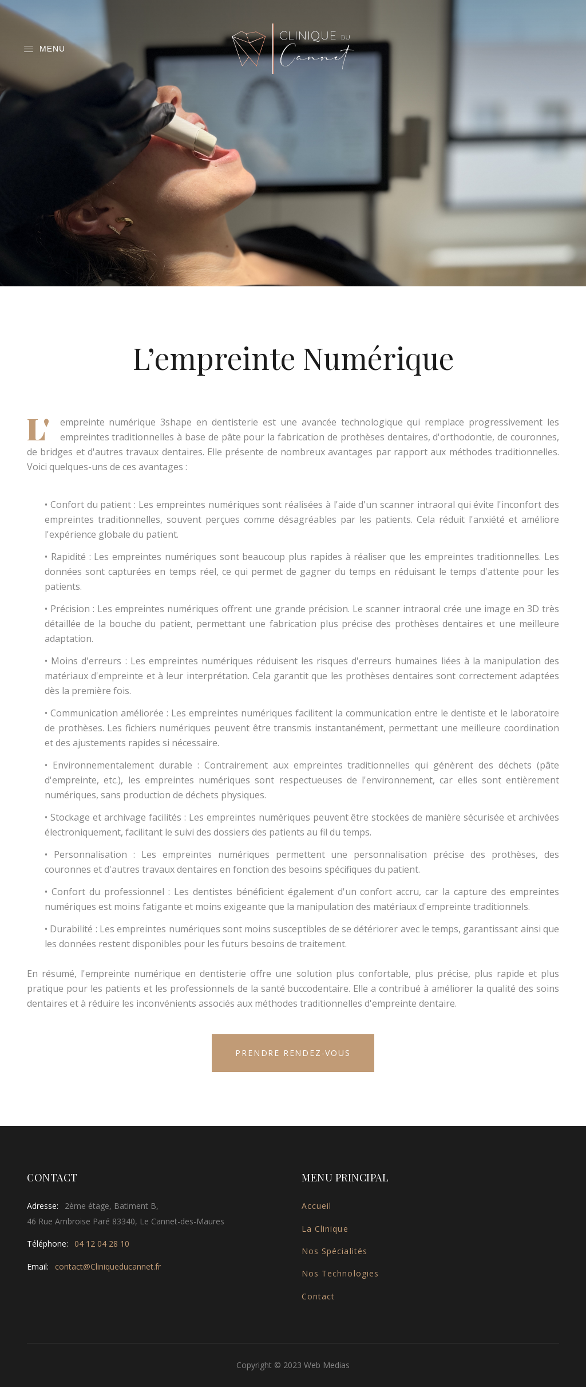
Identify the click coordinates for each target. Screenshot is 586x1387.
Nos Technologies (340, 1273)
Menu (44, 49)
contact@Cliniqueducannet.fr (108, 1266)
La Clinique (325, 1228)
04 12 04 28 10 (101, 1243)
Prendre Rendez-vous (292, 1052)
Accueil (316, 1205)
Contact (318, 1296)
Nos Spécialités (334, 1251)
